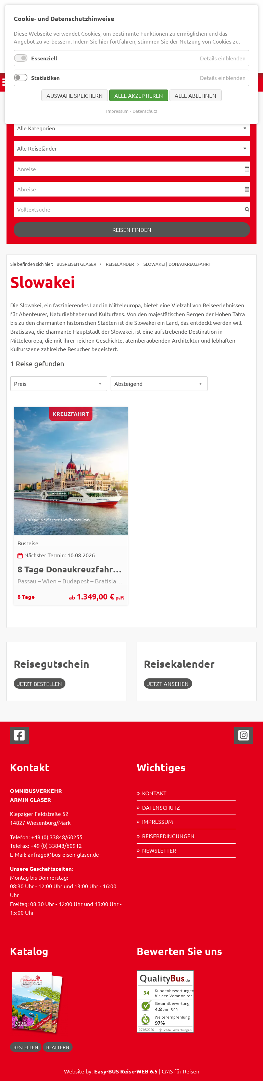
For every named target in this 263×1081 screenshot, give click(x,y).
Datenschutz (161, 807)
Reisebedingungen (168, 835)
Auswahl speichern (75, 95)
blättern (57, 1047)
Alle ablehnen (195, 95)
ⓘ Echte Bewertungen (175, 1030)
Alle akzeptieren (138, 95)
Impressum (157, 821)
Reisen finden (131, 229)
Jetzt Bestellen (39, 683)
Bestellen (25, 1047)
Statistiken (45, 77)
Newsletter (159, 850)
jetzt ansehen (168, 683)
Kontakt (154, 792)
